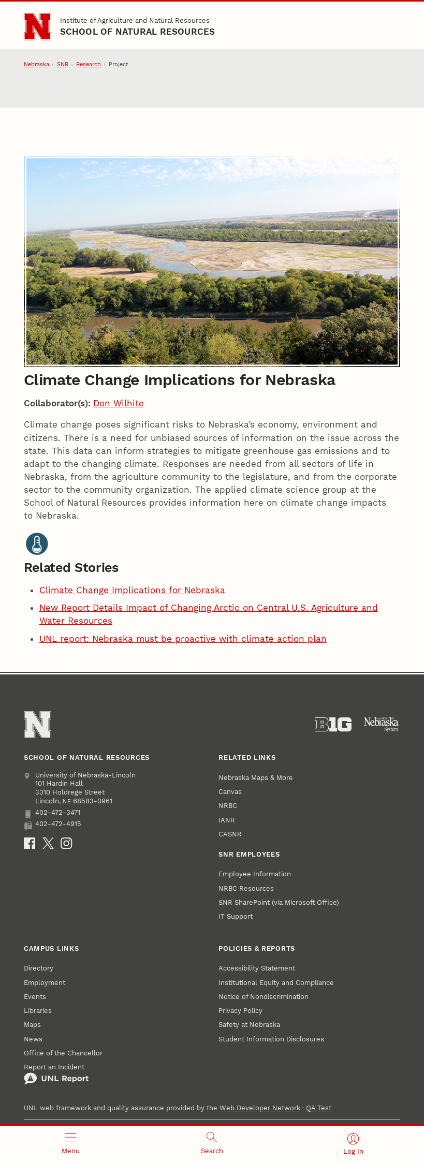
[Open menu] (70, 1144)
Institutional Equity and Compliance (276, 983)
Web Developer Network (260, 1108)
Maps (32, 1024)
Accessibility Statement (256, 968)
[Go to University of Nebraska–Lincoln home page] (37, 26)
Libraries (38, 1010)
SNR (62, 64)
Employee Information (254, 874)
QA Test (318, 1108)
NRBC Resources (246, 888)
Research (88, 64)
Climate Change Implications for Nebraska (132, 590)
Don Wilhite (118, 403)
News (33, 1039)
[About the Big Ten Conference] (333, 724)
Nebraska (36, 64)
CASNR (230, 834)
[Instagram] (66, 843)
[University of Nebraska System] (381, 724)
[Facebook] (29, 843)
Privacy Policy (240, 1010)
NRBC (227, 806)
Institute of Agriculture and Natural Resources (135, 20)
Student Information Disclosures (271, 1039)
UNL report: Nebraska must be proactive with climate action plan (183, 639)
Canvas (230, 792)
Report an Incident (56, 1074)
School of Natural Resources (137, 31)
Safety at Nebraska (249, 1024)
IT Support (235, 916)
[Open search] (212, 1144)
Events (35, 997)
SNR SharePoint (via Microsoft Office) (278, 902)
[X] (48, 843)
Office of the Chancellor (63, 1053)
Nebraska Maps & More (255, 778)
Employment (44, 983)
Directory (38, 968)
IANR (226, 820)
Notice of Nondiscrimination (263, 997)
